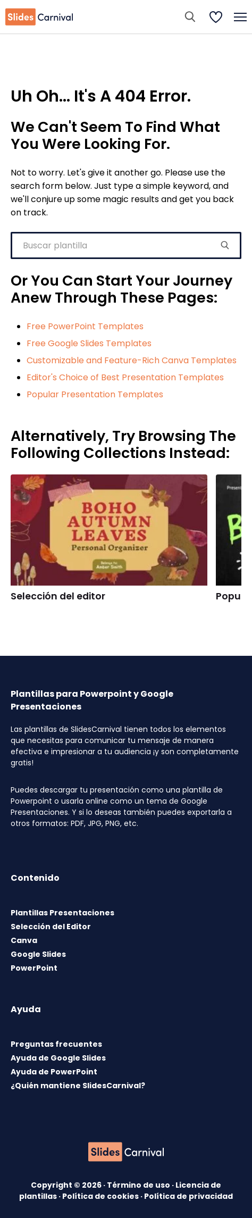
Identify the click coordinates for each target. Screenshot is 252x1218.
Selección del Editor (51, 926)
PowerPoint (34, 968)
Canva (24, 940)
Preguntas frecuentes (56, 1044)
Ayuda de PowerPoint (54, 1071)
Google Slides (38, 954)
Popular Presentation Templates (95, 394)
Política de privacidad (188, 1196)
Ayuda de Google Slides (58, 1058)
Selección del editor (58, 596)
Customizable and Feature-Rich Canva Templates (132, 360)
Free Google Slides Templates (89, 343)
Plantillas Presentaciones (62, 912)
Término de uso (139, 1185)
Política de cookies (101, 1196)
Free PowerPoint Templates (85, 326)
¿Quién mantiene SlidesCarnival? (78, 1085)
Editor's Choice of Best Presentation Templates (125, 377)
